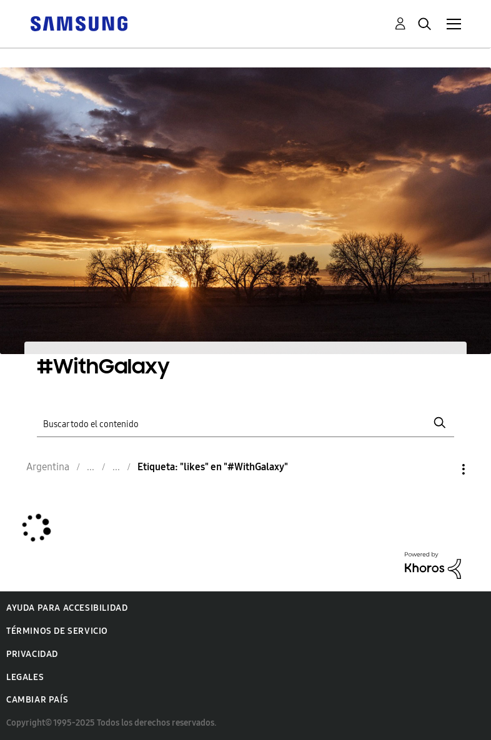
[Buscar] (245, 422)
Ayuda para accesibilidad (66, 608)
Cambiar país (37, 699)
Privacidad (32, 654)
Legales (25, 677)
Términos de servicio (57, 631)
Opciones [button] (442, 469)
